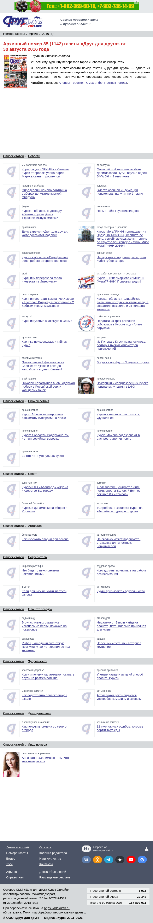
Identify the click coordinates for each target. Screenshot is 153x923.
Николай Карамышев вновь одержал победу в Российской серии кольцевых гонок (48, 386)
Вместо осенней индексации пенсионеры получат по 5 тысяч (120, 191)
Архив (33, 33)
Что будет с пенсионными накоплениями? (40, 572)
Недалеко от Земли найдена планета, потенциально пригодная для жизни (121, 626)
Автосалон (35, 526)
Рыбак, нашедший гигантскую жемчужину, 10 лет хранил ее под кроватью (46, 646)
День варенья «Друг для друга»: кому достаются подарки (45, 233)
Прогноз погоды (115, 82)
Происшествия (38, 401)
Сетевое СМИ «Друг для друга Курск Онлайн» (36, 889)
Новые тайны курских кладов (118, 210)
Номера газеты (14, 33)
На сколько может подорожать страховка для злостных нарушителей (118, 542)
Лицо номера (37, 744)
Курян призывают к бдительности (121, 591)
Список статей (13, 156)
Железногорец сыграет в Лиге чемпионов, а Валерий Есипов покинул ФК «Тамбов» (119, 490)
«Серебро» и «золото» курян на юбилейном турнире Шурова (119, 509)
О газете (45, 847)
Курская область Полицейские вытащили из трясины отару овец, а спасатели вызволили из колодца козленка (122, 304)
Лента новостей (17, 847)
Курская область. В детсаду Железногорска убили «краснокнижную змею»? (42, 214)
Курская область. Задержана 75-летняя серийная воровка (45, 436)
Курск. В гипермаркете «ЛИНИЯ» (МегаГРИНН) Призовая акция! (120, 279)
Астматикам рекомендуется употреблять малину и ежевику (119, 696)
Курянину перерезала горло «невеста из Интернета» (42, 279)
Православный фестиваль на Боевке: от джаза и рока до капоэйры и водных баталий (43, 365)
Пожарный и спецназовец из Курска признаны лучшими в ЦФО (122, 384)
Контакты (46, 864)
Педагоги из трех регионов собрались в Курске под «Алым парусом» (119, 324)
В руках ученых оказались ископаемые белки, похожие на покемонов (44, 626)
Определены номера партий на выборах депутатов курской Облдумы (44, 193)
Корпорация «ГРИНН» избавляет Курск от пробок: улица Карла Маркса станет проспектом (45, 172)
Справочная (15, 877)
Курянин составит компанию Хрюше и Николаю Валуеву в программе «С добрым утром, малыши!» (48, 302)
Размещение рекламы (55, 877)
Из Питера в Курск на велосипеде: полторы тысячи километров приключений (121, 345)
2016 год (48, 33)
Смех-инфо (94, 82)
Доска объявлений (52, 871)
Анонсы (64, 82)
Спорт (32, 473)
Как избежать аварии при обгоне (45, 539)
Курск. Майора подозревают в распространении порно (118, 436)
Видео (10, 858)
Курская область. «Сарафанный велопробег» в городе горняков (45, 258)
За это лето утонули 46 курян (43, 455)
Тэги (9, 864)
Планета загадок (40, 609)
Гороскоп (77, 82)
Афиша (11, 871)
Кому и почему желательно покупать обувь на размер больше (48, 676)
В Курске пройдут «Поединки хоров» (123, 362)
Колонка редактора (53, 853)
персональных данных (69, 912)
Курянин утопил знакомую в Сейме (47, 321)
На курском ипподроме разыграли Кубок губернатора (121, 258)
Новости (34, 156)
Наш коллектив (50, 858)
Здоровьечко (37, 661)
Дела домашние (39, 713)
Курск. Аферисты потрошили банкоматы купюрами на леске (44, 416)
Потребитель (37, 557)
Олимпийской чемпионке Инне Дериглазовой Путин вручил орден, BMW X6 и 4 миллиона (122, 172)
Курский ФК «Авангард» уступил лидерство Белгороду (45, 488)
